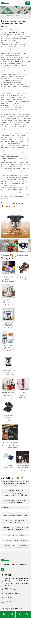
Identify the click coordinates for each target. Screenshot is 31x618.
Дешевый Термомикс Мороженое (15, 521)
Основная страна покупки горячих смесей (15, 501)
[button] (27, 223)
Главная (3, 15)
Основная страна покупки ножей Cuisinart (15, 547)
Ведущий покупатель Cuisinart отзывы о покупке (15, 529)
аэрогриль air (7, 508)
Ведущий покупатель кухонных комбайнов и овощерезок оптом (15, 483)
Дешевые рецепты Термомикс (15, 540)
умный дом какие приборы (13, 535)
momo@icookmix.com (12, 593)
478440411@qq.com (11, 589)
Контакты (27, 615)
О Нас (19, 615)
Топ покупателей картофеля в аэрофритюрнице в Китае (15, 514)
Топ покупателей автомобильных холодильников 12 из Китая (15, 493)
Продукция (11, 615)
